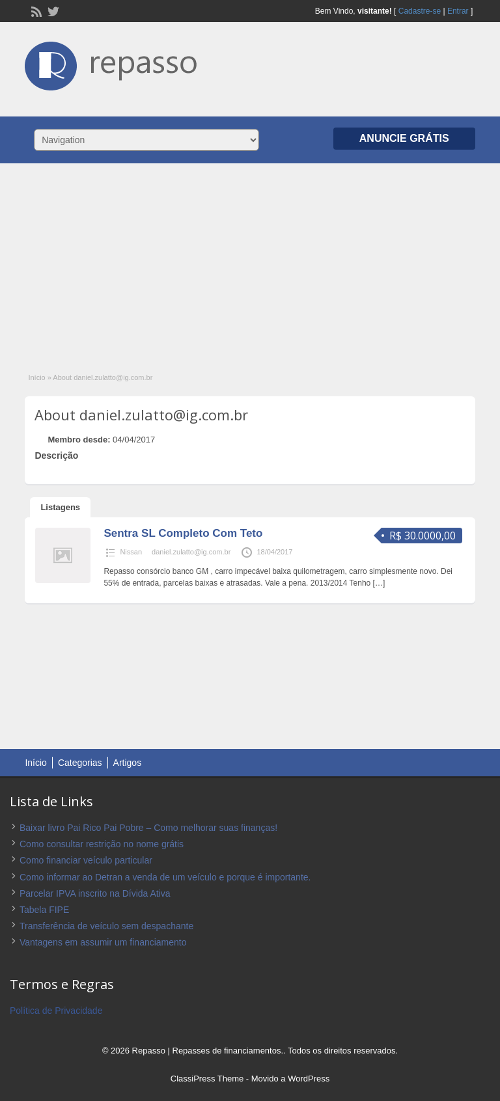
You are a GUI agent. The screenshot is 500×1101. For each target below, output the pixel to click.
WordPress (308, 1078)
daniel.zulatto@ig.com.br (191, 552)
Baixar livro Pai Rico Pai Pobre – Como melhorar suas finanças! (148, 827)
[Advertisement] (250, 261)
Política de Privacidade (56, 1010)
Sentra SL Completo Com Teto (183, 533)
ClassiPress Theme (207, 1078)
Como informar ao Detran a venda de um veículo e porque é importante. (165, 877)
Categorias (80, 762)
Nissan (131, 552)
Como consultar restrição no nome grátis (102, 844)
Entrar (458, 11)
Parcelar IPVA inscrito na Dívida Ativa (95, 893)
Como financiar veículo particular (86, 860)
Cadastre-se (419, 11)
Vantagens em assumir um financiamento (103, 942)
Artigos (127, 762)
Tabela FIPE (44, 909)
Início (36, 377)
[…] (379, 583)
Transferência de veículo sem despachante (106, 926)
